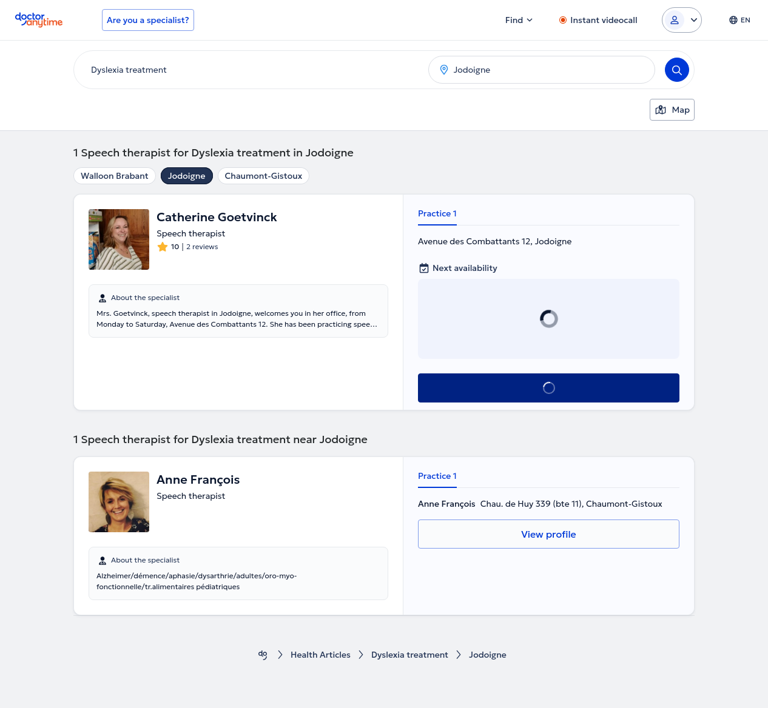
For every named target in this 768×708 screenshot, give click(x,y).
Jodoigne (187, 175)
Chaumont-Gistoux (264, 175)
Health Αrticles (321, 655)
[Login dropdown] (682, 20)
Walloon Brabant (115, 175)
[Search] (677, 70)
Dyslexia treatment (409, 655)
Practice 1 (437, 213)
